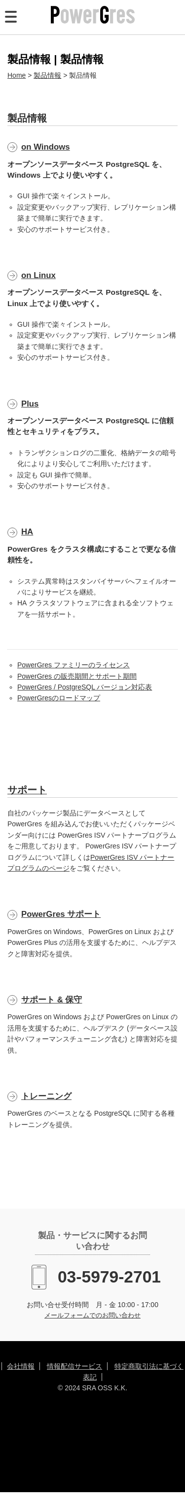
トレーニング (46, 1096)
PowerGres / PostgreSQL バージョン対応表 (84, 687)
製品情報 (47, 75)
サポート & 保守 (51, 999)
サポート (27, 789)
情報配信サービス (74, 1366)
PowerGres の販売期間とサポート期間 (77, 676)
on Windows (45, 147)
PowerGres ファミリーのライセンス (73, 665)
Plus (29, 403)
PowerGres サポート (61, 914)
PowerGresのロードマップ (58, 698)
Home (16, 75)
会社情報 (21, 1366)
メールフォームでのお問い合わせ (92, 1315)
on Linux (38, 275)
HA (27, 531)
